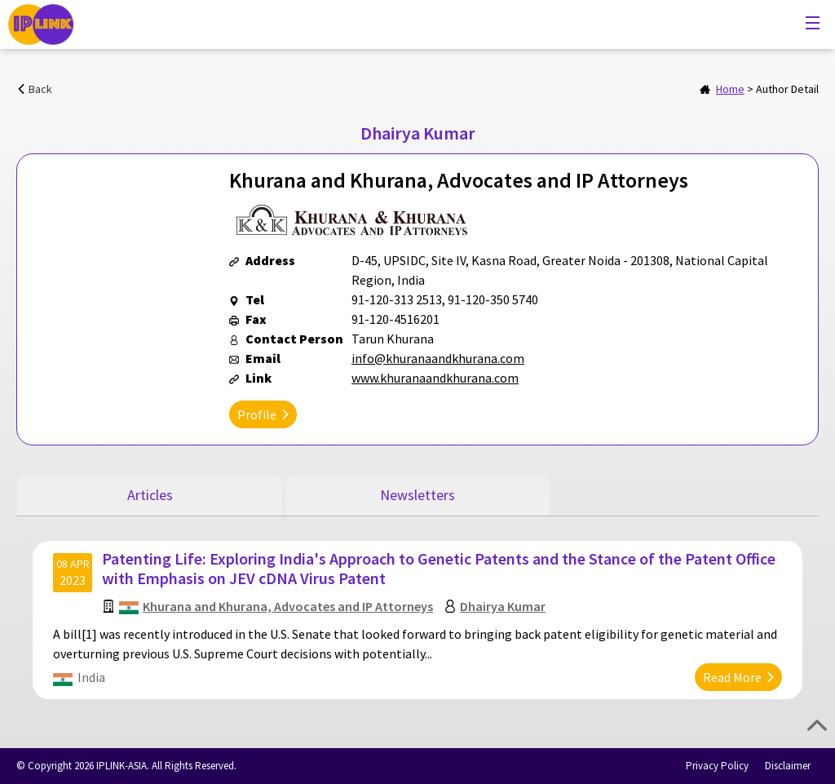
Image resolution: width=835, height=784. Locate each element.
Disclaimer (788, 766)
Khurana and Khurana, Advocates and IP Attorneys (288, 606)
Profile (256, 414)
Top (817, 725)
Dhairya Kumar (503, 606)
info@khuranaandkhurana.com (437, 358)
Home (730, 89)
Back (40, 89)
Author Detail (787, 89)
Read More (732, 677)
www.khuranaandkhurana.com (435, 378)
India (91, 677)
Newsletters (417, 494)
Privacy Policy (717, 766)
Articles (150, 494)
